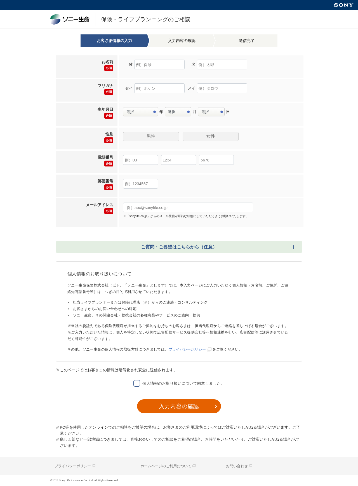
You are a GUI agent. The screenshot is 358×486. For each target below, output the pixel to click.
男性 (151, 136)
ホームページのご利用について (165, 466)
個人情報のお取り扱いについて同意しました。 (183, 383)
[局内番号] (216, 160)
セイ (129, 88)
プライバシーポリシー (187, 349)
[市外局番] (140, 160)
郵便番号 (105, 184)
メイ (192, 88)
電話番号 (105, 160)
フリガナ (105, 89)
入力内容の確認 (179, 406)
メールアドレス (99, 208)
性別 (108, 137)
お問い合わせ (237, 466)
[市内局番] (178, 160)
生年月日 (105, 113)
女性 (210, 136)
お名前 (107, 65)
